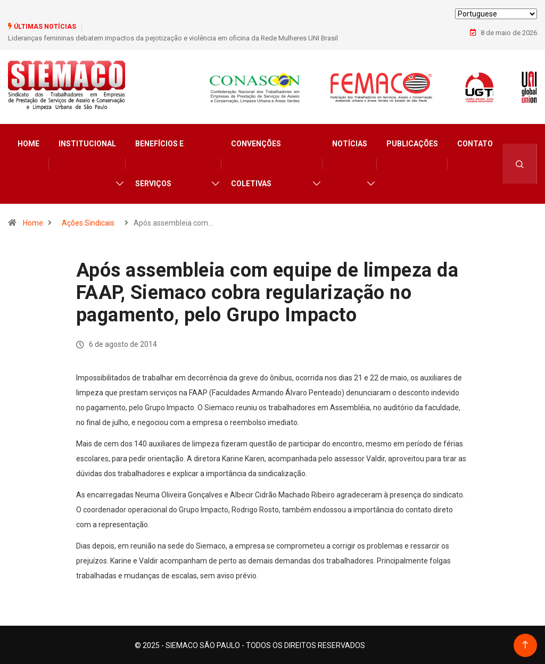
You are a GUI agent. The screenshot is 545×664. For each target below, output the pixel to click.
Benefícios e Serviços (159, 162)
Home (28, 142)
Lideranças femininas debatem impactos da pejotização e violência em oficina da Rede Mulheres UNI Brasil (173, 38)
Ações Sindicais (88, 222)
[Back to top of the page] (525, 644)
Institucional (87, 142)
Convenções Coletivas (256, 162)
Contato (475, 142)
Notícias (349, 142)
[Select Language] (496, 14)
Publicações (412, 142)
